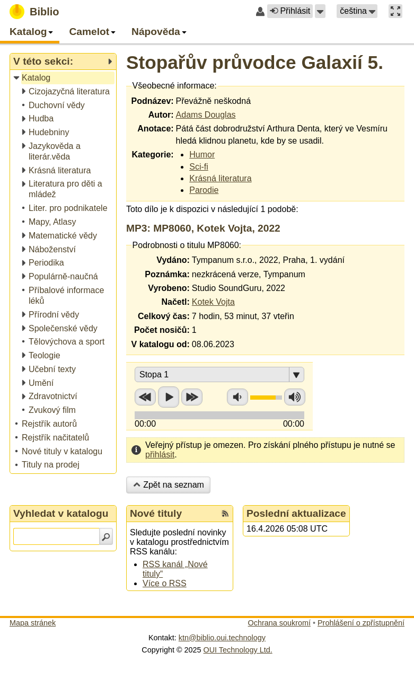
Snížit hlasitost (237, 397)
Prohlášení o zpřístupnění (361, 623)
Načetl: (175, 301)
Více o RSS (165, 583)
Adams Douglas (206, 114)
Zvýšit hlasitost (294, 397)
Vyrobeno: (169, 288)
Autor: (161, 114)
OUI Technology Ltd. (238, 650)
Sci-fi (198, 166)
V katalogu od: (160, 344)
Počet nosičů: (162, 329)
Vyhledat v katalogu (61, 513)
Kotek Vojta (213, 301)
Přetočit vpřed (191, 397)
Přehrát (168, 397)
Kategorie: (152, 154)
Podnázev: (152, 100)
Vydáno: (173, 259)
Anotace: (155, 128)
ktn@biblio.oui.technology (222, 637)
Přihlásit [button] (290, 10)
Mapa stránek (33, 623)
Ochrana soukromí (279, 623)
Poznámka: (167, 274)
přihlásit (159, 454)
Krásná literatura (220, 178)
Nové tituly (156, 513)
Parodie (203, 190)
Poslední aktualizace (296, 513)
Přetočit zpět (145, 397)
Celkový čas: (164, 316)
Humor (202, 154)
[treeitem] (63, 78)
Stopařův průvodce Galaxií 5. (254, 62)
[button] (320, 11)
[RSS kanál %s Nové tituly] (225, 513)
